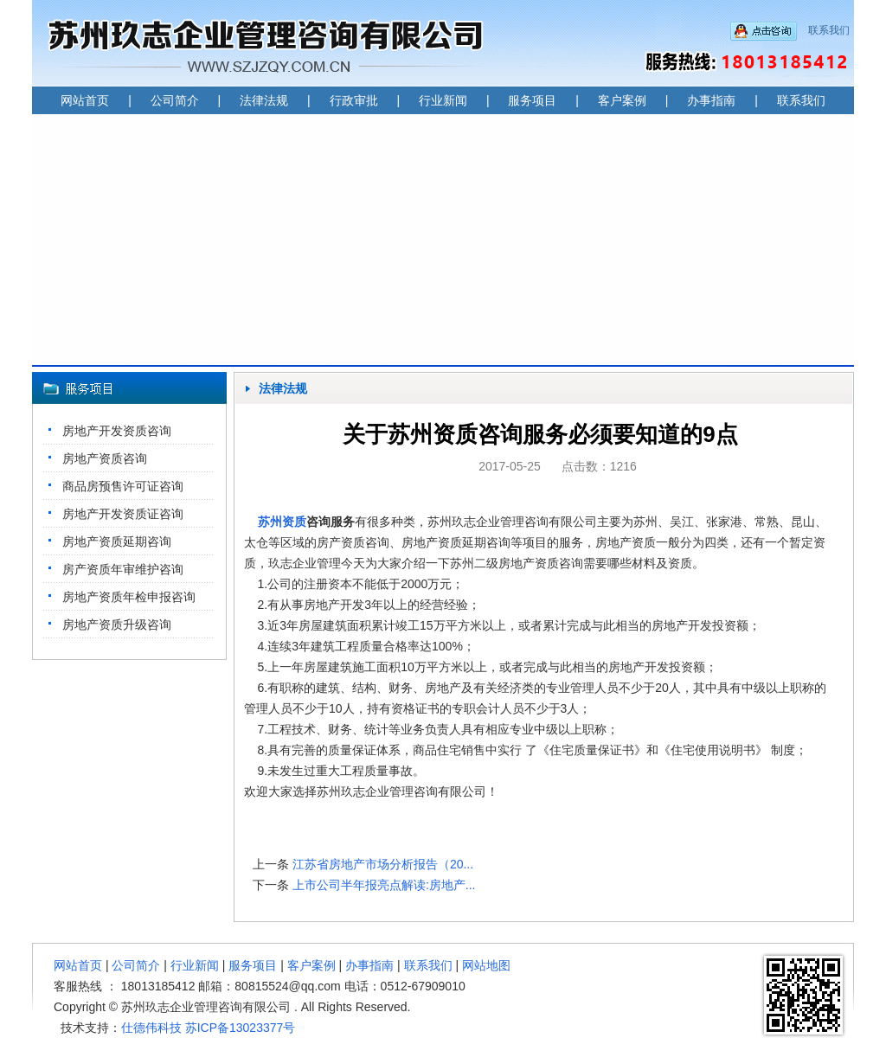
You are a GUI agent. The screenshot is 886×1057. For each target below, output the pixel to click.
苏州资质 (282, 521)
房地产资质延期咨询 (116, 541)
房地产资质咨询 (104, 458)
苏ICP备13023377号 (240, 1028)
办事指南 (711, 100)
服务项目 (532, 100)
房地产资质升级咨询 (116, 624)
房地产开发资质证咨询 (122, 514)
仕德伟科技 (151, 1028)
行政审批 (354, 100)
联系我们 (829, 30)
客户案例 (622, 100)
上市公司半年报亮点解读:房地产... (384, 885)
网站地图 (486, 965)
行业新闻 (443, 100)
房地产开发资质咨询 (116, 431)
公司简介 (175, 100)
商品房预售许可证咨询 (122, 486)
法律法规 (264, 100)
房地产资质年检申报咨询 (129, 597)
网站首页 (85, 100)
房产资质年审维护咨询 (122, 569)
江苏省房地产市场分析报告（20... (382, 864)
